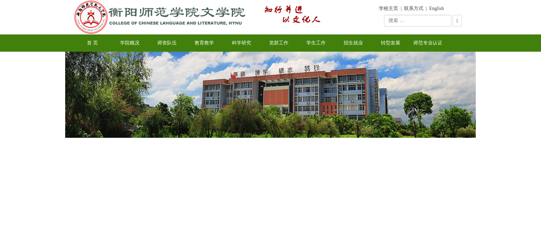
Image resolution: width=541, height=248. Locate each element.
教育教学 (204, 42)
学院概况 (129, 42)
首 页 (92, 42)
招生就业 (353, 42)
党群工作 (278, 42)
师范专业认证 (427, 42)
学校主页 (388, 8)
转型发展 (390, 42)
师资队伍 (167, 42)
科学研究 (241, 42)
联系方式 (413, 8)
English (436, 8)
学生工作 (316, 42)
